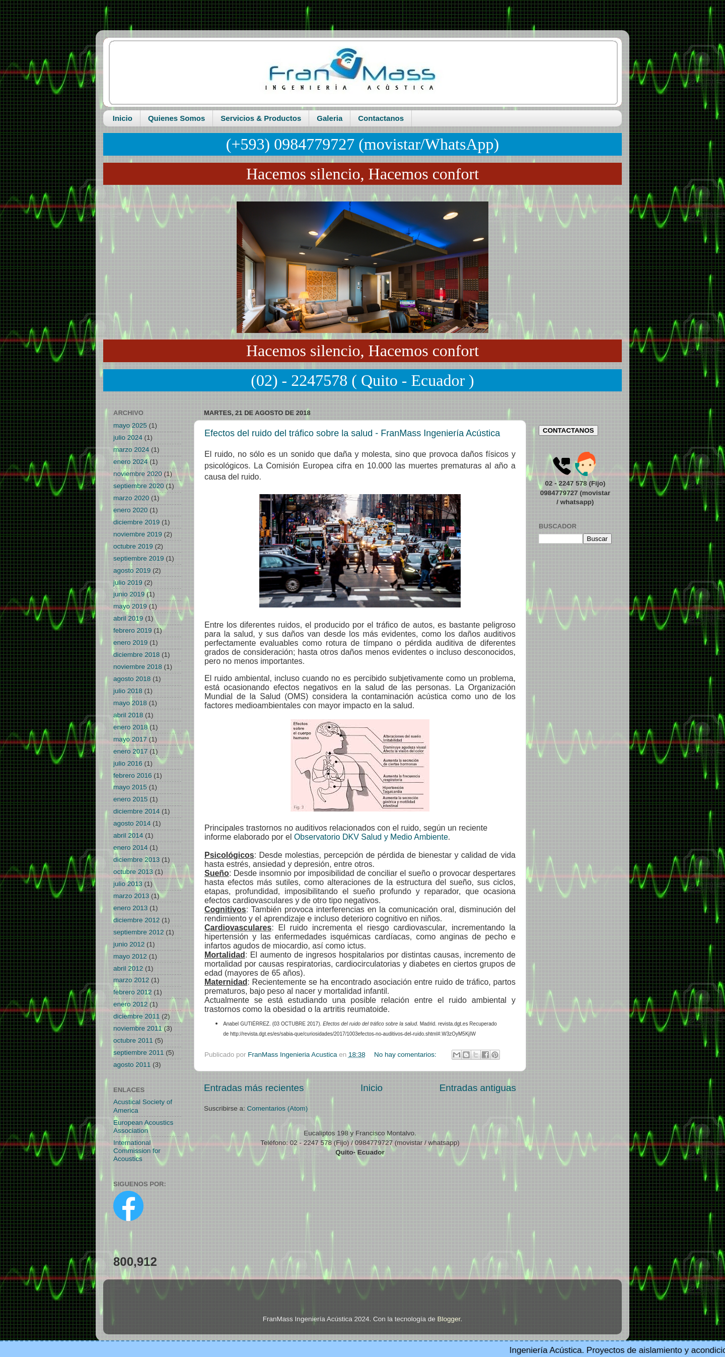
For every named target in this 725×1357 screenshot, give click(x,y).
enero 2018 (130, 727)
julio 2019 (127, 582)
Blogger (449, 1319)
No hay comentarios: (406, 1054)
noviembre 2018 (137, 666)
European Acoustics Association (143, 1126)
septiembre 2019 (138, 558)
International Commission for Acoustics (137, 1151)
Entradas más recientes (254, 1087)
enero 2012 (130, 1004)
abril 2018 (128, 715)
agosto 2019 (132, 570)
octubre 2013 (133, 871)
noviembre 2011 (137, 1028)
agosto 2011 (132, 1064)
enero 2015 (130, 799)
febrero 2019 (132, 630)
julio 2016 (127, 763)
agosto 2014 (132, 823)
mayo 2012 (130, 956)
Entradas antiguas (478, 1087)
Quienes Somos (176, 118)
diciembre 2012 (136, 920)
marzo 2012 (131, 980)
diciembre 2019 (136, 522)
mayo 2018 (130, 703)
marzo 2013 (131, 896)
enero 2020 (130, 510)
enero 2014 (130, 847)
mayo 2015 (130, 787)
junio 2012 (128, 944)
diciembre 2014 (136, 811)
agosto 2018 (132, 679)
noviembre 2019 (137, 534)
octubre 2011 (133, 1040)
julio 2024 (127, 437)
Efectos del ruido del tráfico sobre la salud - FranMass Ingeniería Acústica (352, 433)
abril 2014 (128, 835)
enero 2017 (130, 751)
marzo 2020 (131, 498)
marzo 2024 (131, 449)
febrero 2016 (132, 775)
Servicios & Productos (261, 118)
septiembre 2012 (138, 932)
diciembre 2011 (136, 1016)
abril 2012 (128, 968)
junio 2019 (128, 594)
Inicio (122, 118)
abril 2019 (128, 618)
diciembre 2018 (136, 654)
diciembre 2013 (136, 859)
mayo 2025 (130, 425)
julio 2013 (127, 884)
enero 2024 (130, 461)
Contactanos (381, 118)
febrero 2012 (132, 992)
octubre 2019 (133, 546)
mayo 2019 (130, 606)
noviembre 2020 (137, 474)
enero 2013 (130, 908)
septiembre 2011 (138, 1052)
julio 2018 (127, 691)
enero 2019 (130, 642)
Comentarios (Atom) (277, 1108)
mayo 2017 (130, 739)
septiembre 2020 (138, 486)
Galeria (329, 118)
